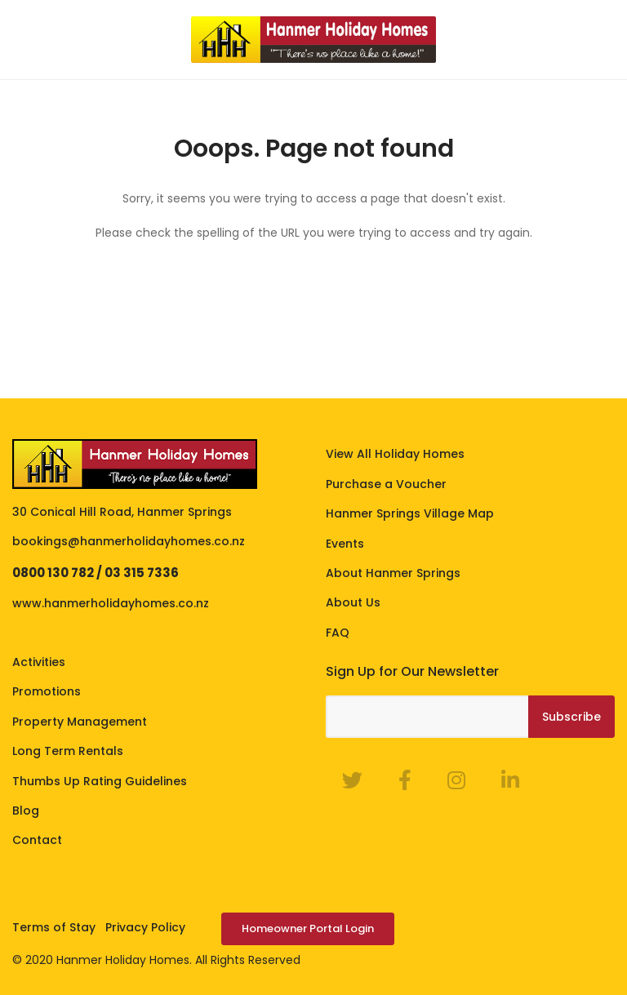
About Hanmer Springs (393, 573)
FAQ (337, 632)
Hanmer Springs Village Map (410, 513)
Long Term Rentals (67, 751)
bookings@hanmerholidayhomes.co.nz (128, 541)
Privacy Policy (145, 927)
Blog (25, 810)
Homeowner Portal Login (308, 928)
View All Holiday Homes (395, 454)
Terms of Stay (54, 927)
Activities (38, 662)
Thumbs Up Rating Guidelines (99, 781)
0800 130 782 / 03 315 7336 (95, 572)
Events (345, 543)
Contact (37, 840)
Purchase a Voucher (386, 484)
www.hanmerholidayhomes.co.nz (110, 603)
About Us (353, 602)
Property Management (79, 721)
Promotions (46, 691)
